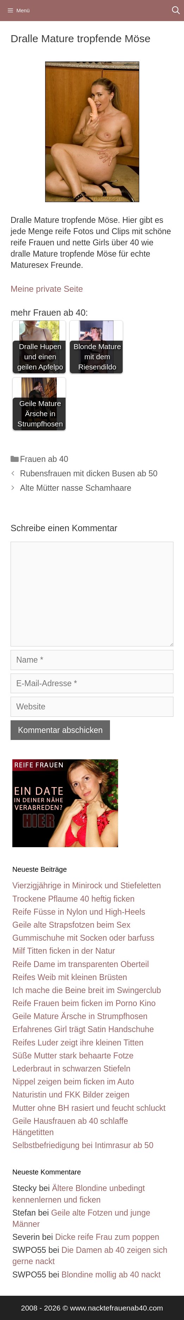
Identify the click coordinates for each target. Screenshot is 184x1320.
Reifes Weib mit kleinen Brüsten (69, 977)
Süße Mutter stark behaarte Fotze (73, 1055)
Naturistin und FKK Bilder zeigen (70, 1094)
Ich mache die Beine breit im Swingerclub (86, 990)
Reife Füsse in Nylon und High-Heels (78, 911)
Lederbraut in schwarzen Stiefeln (71, 1068)
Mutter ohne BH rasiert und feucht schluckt (89, 1108)
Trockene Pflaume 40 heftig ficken (73, 898)
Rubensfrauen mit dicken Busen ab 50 (89, 473)
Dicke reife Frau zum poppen (107, 1237)
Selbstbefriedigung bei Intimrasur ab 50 (82, 1145)
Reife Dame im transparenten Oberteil (80, 964)
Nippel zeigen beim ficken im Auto (73, 1081)
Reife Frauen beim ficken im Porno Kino (84, 1003)
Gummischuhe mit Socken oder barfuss (83, 937)
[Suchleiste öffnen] (176, 10)
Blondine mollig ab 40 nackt (110, 1274)
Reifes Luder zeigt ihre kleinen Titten (77, 1042)
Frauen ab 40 (44, 459)
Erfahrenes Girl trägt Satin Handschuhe (83, 1029)
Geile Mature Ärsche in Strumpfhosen (80, 1016)
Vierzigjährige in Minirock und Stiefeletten (86, 885)
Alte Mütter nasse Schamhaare (75, 487)
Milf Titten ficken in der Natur (63, 950)
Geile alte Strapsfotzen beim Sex (71, 924)
